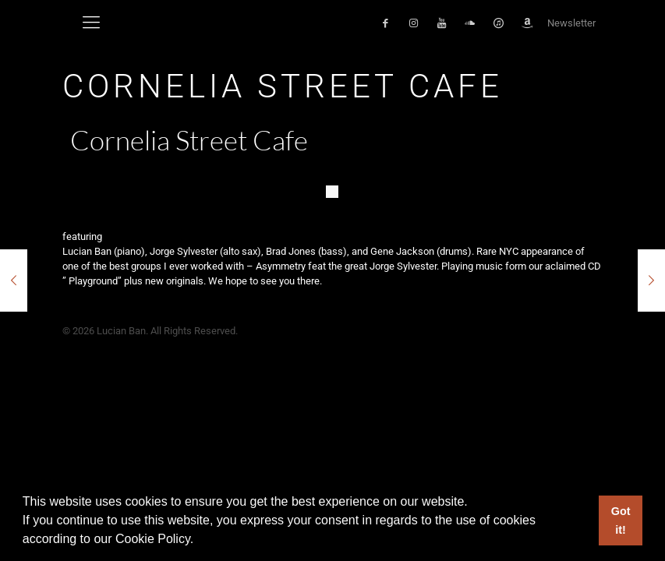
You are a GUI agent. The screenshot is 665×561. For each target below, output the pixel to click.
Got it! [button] (621, 520)
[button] (199, 540)
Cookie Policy (152, 538)
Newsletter (571, 23)
